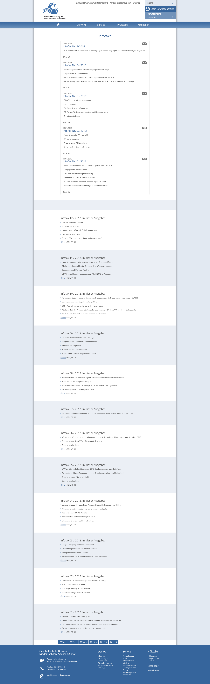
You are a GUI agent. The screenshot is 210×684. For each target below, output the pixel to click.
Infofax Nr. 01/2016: (75, 161)
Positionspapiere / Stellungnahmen (130, 666)
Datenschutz (102, 2)
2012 (102, 642)
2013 (92, 642)
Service (127, 651)
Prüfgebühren (153, 658)
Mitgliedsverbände (105, 665)
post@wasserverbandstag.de (58, 675)
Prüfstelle (152, 651)
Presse (125, 670)
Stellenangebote (129, 672)
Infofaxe (126, 663)
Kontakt (79, 2)
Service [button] (101, 25)
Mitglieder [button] (143, 25)
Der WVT (103, 651)
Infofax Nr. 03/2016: (75, 96)
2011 (112, 642)
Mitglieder (152, 666)
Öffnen (63, 242)
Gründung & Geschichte (103, 659)
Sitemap (136, 2)
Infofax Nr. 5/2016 (74, 46)
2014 (82, 642)
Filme (125, 658)
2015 (72, 642)
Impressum (89, 2)
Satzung (101, 667)
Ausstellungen (128, 656)
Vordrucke (127, 674)
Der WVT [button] (81, 25)
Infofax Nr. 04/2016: (75, 65)
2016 (62, 642)
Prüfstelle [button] (122, 25)
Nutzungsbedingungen (120, 2)
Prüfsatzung (152, 656)
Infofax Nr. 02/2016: (75, 130)
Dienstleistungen (105, 663)
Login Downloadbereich (162, 9)
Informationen (128, 660)
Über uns (101, 656)
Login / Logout (153, 670)
